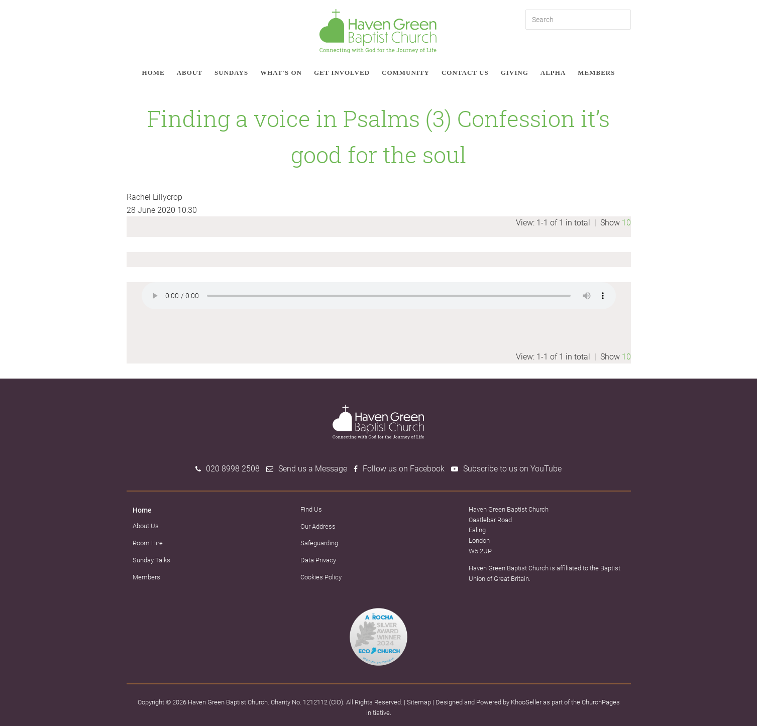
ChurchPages (601, 702)
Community (405, 72)
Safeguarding (319, 543)
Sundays (231, 72)
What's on (281, 72)
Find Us (311, 509)
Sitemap (419, 702)
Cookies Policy (321, 577)
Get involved (342, 72)
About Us (146, 526)
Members (596, 72)
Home (153, 72)
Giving (514, 72)
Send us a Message (312, 468)
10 (626, 222)
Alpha (553, 72)
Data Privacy (318, 560)
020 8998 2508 (233, 468)
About (189, 72)
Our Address (318, 526)
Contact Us (465, 72)
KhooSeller (526, 702)
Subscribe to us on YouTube (512, 468)
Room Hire (148, 543)
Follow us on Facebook (404, 468)
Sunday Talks (151, 560)
